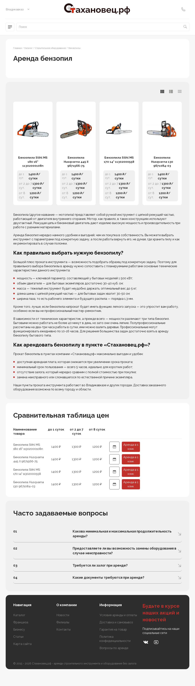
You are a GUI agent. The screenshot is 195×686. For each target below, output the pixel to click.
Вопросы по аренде (113, 663)
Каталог (19, 630)
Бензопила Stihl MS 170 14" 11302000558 (119, 165)
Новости (62, 630)
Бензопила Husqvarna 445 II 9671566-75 (76, 167)
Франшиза (20, 637)
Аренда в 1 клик (131, 453)
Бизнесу (19, 644)
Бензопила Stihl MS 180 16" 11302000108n (33, 167)
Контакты (63, 644)
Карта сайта (22, 659)
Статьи (18, 651)
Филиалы (62, 637)
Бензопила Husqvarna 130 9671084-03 (162, 167)
